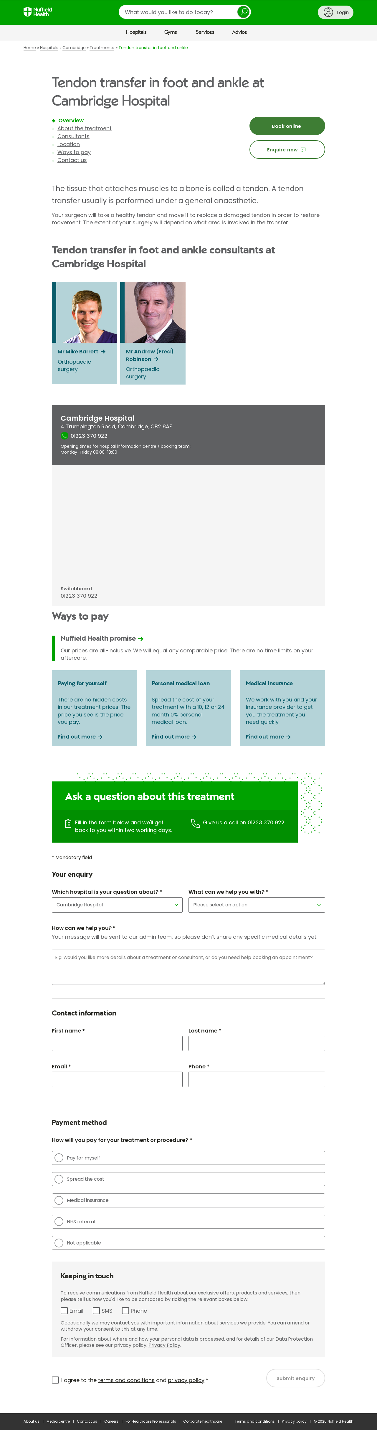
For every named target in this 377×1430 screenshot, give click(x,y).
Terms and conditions (255, 1421)
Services (205, 32)
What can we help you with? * (228, 892)
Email (76, 1310)
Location (68, 144)
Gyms (170, 32)
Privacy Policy (164, 1345)
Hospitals (136, 32)
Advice (239, 32)
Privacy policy (294, 1421)
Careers (111, 1421)
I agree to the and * (135, 1380)
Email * (61, 1066)
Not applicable (77, 1243)
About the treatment (84, 128)
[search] (185, 12)
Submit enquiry (296, 1378)
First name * (68, 1030)
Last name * (204, 1030)
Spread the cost (79, 1179)
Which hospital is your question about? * (107, 892)
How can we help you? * (83, 928)
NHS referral (74, 1221)
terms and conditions (126, 1380)
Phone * (198, 1066)
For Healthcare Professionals (150, 1421)
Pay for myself (77, 1157)
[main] (188, 727)
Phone (139, 1310)
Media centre (58, 1421)
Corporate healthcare (202, 1421)
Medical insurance (81, 1200)
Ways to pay (74, 152)
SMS (107, 1310)
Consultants (73, 136)
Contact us (72, 160)
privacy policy (186, 1380)
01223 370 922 (266, 822)
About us (31, 1421)
